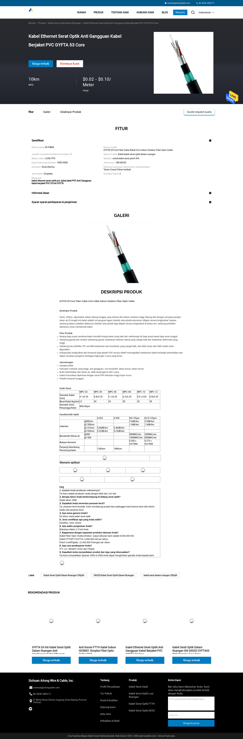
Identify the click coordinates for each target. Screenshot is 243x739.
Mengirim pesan (191, 723)
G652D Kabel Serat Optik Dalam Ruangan (114, 575)
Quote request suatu (199, 111)
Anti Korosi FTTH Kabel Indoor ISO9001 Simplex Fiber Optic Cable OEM (97, 651)
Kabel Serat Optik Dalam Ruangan (64, 23)
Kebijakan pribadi (109, 720)
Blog (165, 12)
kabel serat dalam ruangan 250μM (160, 575)
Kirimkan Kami (70, 63)
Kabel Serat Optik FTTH (142, 703)
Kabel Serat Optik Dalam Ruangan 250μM (64, 575)
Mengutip (180, 12)
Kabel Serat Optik (138, 686)
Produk (98, 12)
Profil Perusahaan (110, 686)
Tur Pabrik (106, 693)
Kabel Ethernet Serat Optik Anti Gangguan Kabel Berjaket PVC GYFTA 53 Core (144, 651)
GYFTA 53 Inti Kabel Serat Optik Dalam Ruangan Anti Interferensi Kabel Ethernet (51, 651)
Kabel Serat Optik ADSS (142, 710)
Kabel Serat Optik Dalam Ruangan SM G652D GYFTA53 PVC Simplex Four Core (190, 651)
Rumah (81, 12)
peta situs (105, 714)
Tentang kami (120, 12)
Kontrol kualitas (109, 700)
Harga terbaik (40, 63)
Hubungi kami (145, 12)
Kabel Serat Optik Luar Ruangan (141, 695)
